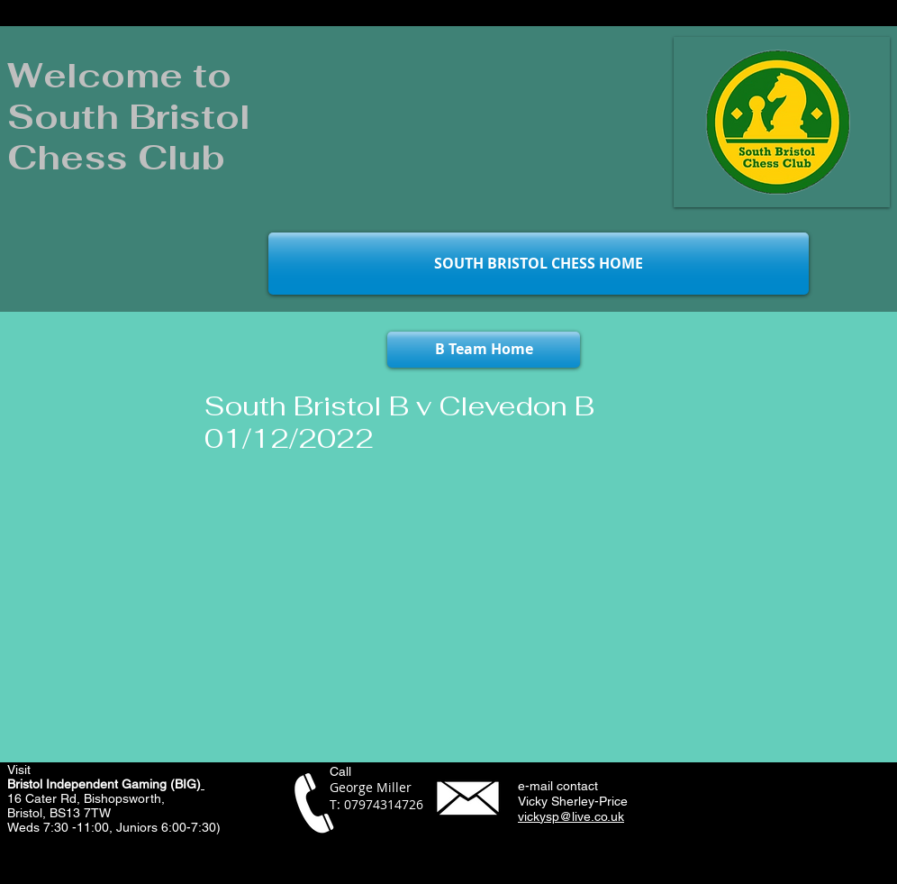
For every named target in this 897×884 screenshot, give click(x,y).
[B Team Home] (483, 350)
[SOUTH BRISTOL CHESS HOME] (538, 263)
